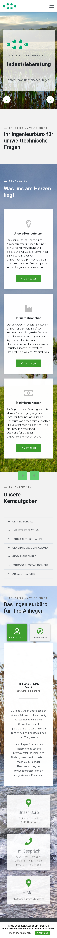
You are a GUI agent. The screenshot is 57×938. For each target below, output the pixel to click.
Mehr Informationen (20, 933)
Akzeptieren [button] (42, 933)
